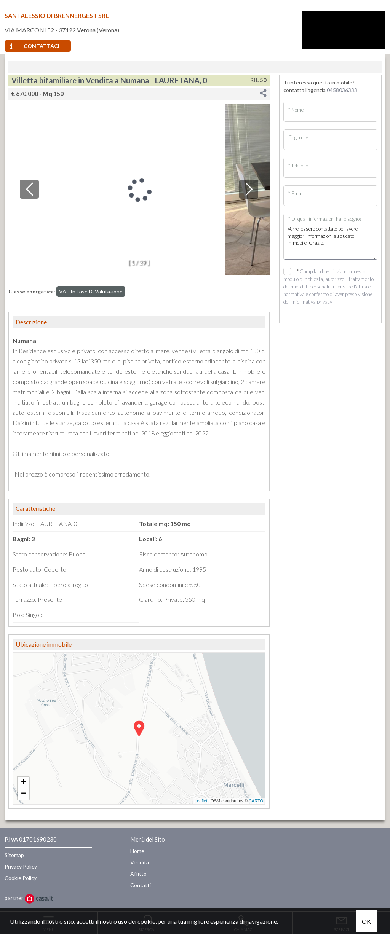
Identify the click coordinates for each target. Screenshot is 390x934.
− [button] (23, 794)
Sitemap (14, 855)
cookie (146, 921)
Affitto (138, 873)
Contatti (140, 885)
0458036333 (342, 90)
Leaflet (201, 801)
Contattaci (34, 46)
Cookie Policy (21, 878)
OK (366, 921)
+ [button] (23, 782)
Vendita (139, 862)
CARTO (256, 801)
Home (137, 851)
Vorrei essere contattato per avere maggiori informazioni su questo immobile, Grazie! (330, 241)
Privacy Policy (21, 866)
